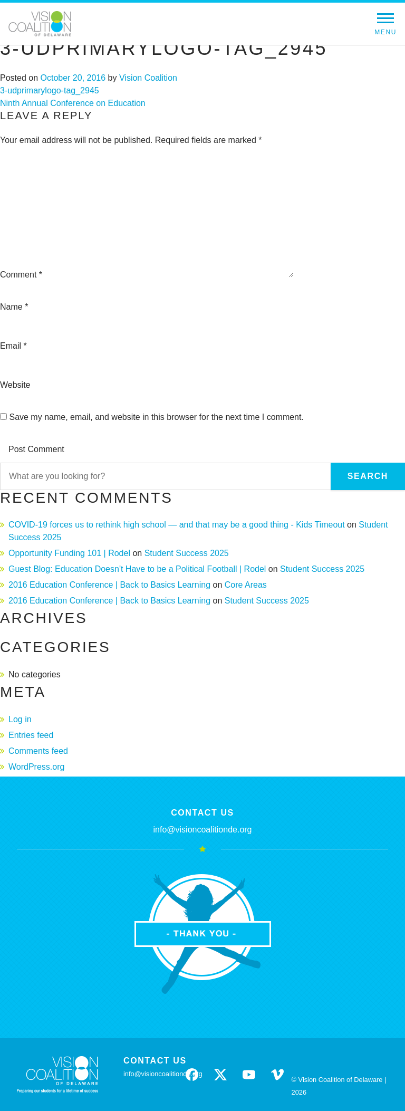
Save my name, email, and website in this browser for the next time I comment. (156, 417)
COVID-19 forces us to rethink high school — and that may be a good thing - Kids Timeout (176, 524)
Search (368, 476)
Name (14, 306)
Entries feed (30, 735)
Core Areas (246, 584)
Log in (20, 719)
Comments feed (38, 750)
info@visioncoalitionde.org (202, 829)
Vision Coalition (148, 77)
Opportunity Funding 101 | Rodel (69, 553)
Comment (21, 274)
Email (13, 345)
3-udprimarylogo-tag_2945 (49, 90)
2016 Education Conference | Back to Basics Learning (109, 584)
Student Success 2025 (186, 553)
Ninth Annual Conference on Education (73, 103)
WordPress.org (36, 766)
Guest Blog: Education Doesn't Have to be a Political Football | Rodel (137, 568)
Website (15, 384)
